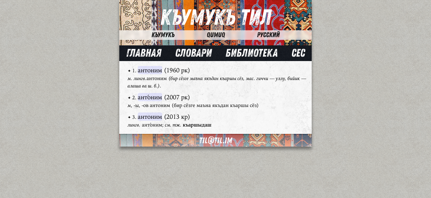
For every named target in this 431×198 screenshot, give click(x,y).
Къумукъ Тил (215, 17)
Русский (268, 35)
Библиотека (251, 53)
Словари (193, 53)
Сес (298, 53)
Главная (143, 53)
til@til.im (215, 141)
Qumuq (216, 35)
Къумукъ (163, 35)
